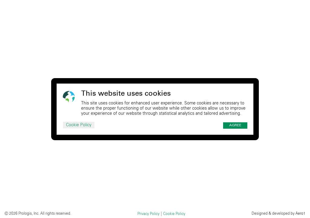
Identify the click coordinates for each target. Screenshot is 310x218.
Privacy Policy (148, 214)
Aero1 (300, 213)
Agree (235, 125)
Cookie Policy (78, 125)
